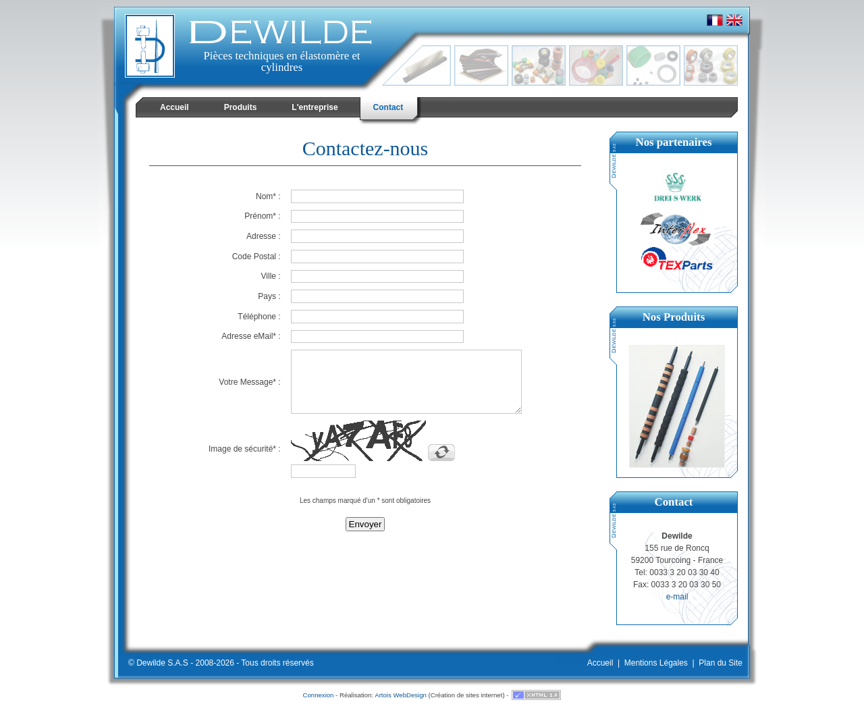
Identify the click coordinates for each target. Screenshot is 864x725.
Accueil (600, 663)
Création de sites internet (467, 695)
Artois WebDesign (401, 695)
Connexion (318, 695)
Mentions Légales (656, 663)
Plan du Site (720, 663)
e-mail (677, 596)
